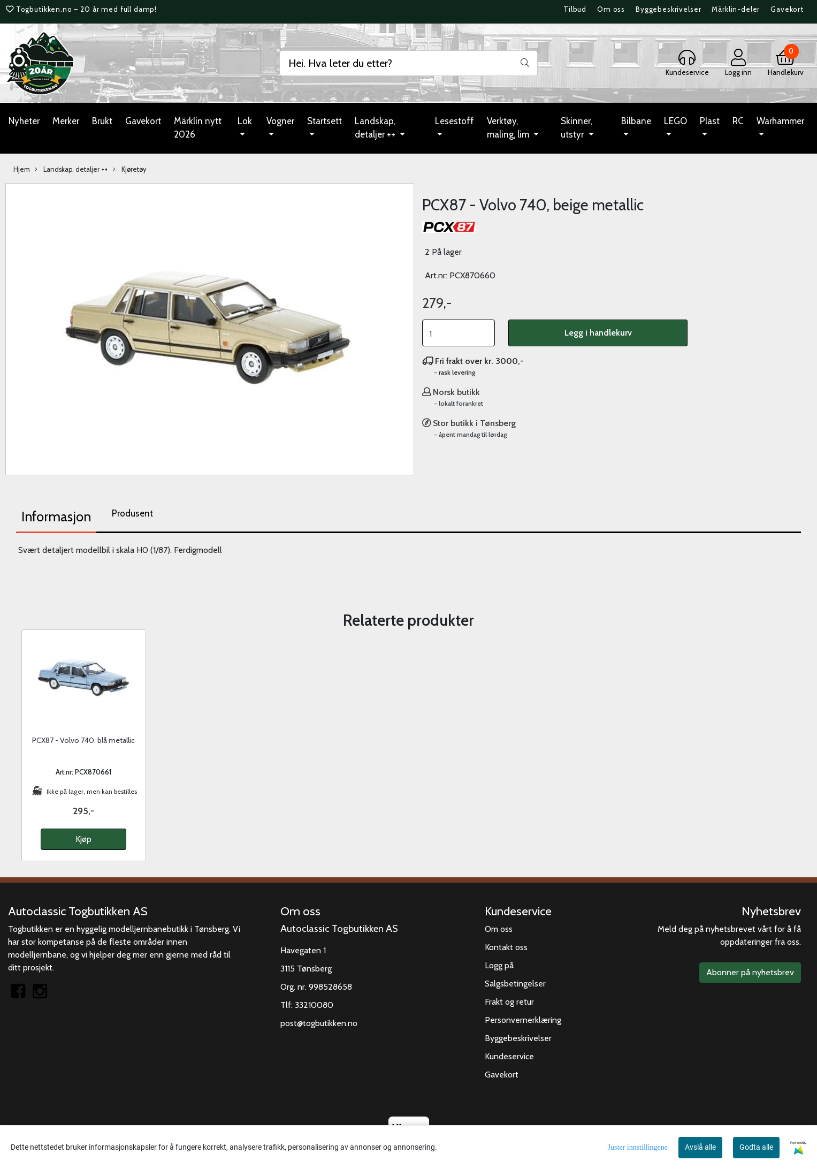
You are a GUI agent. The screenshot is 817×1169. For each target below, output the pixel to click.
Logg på (499, 965)
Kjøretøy (129, 169)
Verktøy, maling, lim (509, 128)
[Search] (408, 63)
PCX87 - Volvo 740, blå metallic (83, 740)
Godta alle (756, 1147)
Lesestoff (454, 121)
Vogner (280, 121)
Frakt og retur (509, 1002)
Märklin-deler (736, 9)
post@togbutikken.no (318, 1023)
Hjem (21, 169)
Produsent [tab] (132, 513)
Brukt (102, 121)
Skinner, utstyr (576, 128)
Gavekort (787, 9)
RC (738, 121)
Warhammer (780, 121)
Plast (710, 121)
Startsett (324, 121)
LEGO (675, 121)
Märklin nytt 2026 (198, 128)
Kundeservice (509, 1056)
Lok (245, 121)
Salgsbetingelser (515, 983)
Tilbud (574, 9)
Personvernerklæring (523, 1020)
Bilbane (636, 121)
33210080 (314, 1005)
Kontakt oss (506, 947)
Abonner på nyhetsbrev (750, 972)
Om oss (611, 9)
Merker (65, 121)
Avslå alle (700, 1147)
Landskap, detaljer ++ (376, 128)
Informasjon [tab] (56, 516)
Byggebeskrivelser (668, 9)
